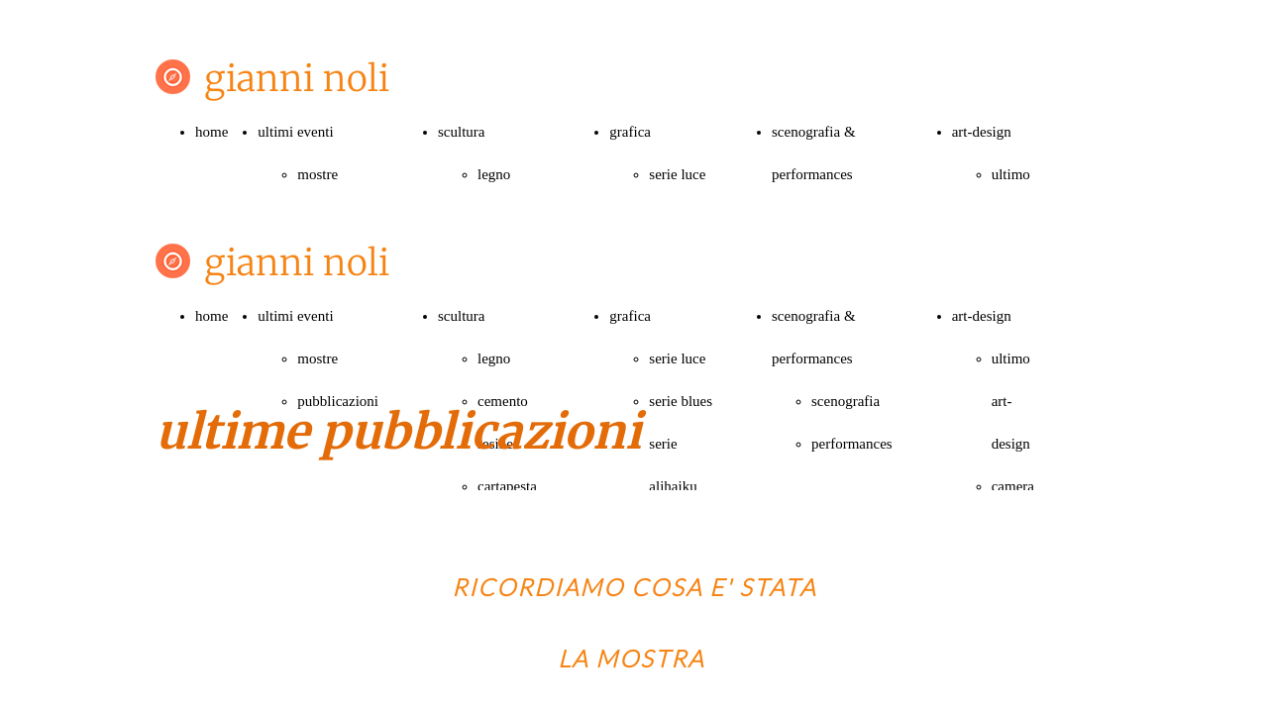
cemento (502, 401)
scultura (461, 132)
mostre (317, 174)
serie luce (677, 174)
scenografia (845, 401)
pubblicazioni (337, 401)
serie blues (680, 401)
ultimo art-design (1011, 401)
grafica (630, 132)
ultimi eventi (295, 132)
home (211, 132)
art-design (981, 132)
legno (493, 174)
